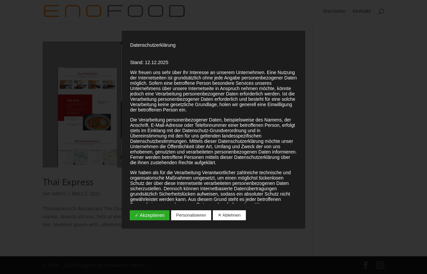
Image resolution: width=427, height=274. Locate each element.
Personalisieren (191, 215)
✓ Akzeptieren (149, 215)
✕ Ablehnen (229, 215)
